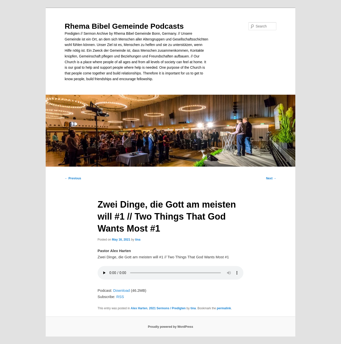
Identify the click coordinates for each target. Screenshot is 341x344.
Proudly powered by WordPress (170, 327)
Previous (73, 178)
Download (121, 290)
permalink (224, 308)
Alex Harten (139, 308)
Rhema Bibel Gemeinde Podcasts (124, 26)
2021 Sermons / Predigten (167, 308)
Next (271, 178)
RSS (120, 297)
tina (137, 239)
